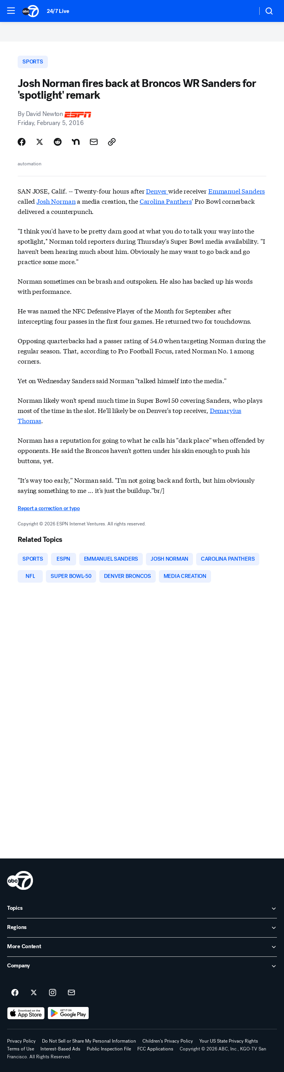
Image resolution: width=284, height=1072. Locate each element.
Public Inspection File (109, 1049)
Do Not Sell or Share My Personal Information (89, 1041)
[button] (11, 10)
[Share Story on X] (39, 141)
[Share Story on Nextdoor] (75, 141)
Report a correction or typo (49, 508)
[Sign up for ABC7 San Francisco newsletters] (71, 993)
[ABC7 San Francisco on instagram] (52, 993)
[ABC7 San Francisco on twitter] (34, 993)
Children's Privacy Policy (167, 1041)
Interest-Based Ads (60, 1049)
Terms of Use (20, 1049)
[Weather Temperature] (245, 11)
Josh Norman (55, 200)
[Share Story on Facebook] (21, 141)
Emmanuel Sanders (236, 190)
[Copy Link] (111, 141)
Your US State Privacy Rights (228, 1041)
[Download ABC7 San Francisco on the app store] (26, 1013)
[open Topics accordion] (142, 908)
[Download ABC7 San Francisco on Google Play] (68, 1013)
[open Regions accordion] (142, 928)
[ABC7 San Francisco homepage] (30, 11)
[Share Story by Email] (93, 141)
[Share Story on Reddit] (57, 141)
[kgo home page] (20, 880)
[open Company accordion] (142, 966)
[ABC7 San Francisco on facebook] (15, 993)
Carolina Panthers (166, 200)
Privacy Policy (21, 1041)
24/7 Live (58, 11)
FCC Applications (155, 1049)
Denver (157, 190)
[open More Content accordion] (142, 947)
